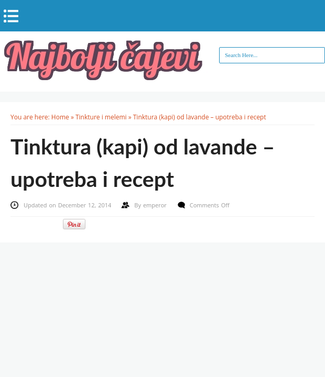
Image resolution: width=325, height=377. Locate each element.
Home (60, 117)
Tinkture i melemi (101, 117)
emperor (156, 205)
